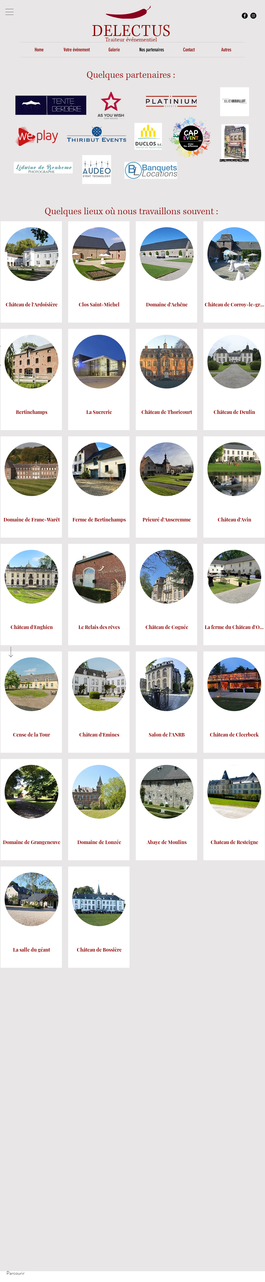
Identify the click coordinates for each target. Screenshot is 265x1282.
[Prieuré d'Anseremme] (167, 520)
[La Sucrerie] (99, 412)
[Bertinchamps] (31, 412)
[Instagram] (253, 16)
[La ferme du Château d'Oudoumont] (234, 627)
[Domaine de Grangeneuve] (31, 842)
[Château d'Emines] (99, 735)
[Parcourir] (15, 1273)
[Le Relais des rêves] (99, 627)
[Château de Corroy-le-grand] (234, 305)
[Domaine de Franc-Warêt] (31, 520)
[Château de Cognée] (167, 627)
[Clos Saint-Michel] (99, 305)
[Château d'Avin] (234, 520)
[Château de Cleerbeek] (234, 735)
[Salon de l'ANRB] (167, 735)
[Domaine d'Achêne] (167, 305)
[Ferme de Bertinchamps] (99, 520)
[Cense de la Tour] (31, 735)
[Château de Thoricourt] (167, 412)
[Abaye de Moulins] (167, 842)
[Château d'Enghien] (31, 627)
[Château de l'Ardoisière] (31, 305)
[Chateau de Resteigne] (234, 842)
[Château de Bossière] (99, 950)
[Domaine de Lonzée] (99, 842)
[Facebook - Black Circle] (245, 16)
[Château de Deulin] (234, 412)
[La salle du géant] (31, 950)
